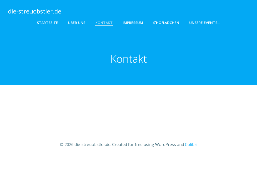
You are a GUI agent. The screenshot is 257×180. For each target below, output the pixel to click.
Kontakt (104, 22)
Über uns (76, 22)
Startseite (47, 22)
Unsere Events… (204, 22)
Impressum (133, 22)
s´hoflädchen (166, 22)
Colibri (191, 144)
